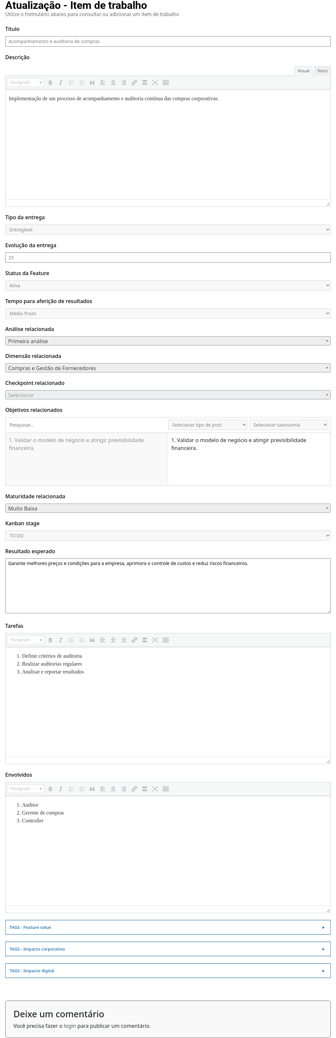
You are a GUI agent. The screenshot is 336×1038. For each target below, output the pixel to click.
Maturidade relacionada (35, 496)
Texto (322, 71)
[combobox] (168, 340)
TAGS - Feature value (30, 927)
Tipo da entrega (25, 217)
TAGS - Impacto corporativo (37, 949)
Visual (303, 71)
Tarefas (14, 625)
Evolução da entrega (30, 245)
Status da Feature (27, 273)
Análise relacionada (29, 329)
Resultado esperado (30, 551)
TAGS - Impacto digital (32, 971)
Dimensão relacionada (33, 356)
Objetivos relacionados (33, 409)
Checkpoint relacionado (34, 383)
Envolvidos (18, 774)
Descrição (17, 57)
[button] (25, 82)
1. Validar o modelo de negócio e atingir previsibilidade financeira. (76, 444)
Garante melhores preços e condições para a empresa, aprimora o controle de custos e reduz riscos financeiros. (168, 585)
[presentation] (26, 82)
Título (12, 29)
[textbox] (168, 341)
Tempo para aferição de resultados (48, 301)
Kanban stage (22, 523)
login (70, 1025)
